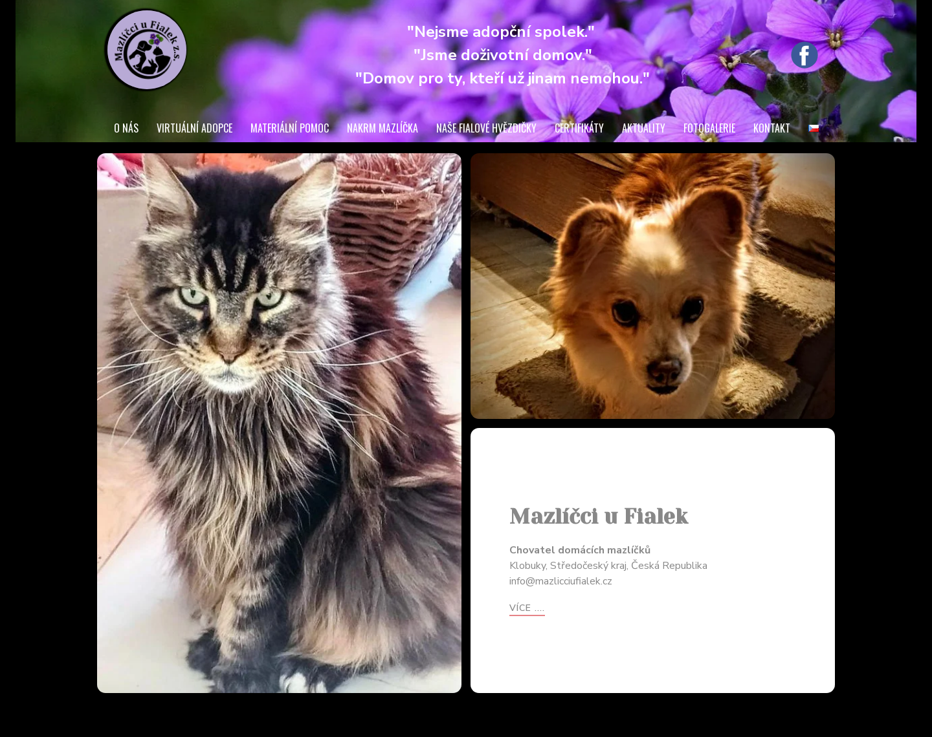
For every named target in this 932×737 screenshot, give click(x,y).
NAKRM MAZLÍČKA (382, 128)
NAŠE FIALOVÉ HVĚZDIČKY (486, 128)
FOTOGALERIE (709, 128)
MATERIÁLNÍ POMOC (289, 128)
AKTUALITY (643, 128)
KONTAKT (771, 128)
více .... (527, 608)
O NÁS (126, 128)
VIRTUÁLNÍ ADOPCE (194, 128)
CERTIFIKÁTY (579, 128)
